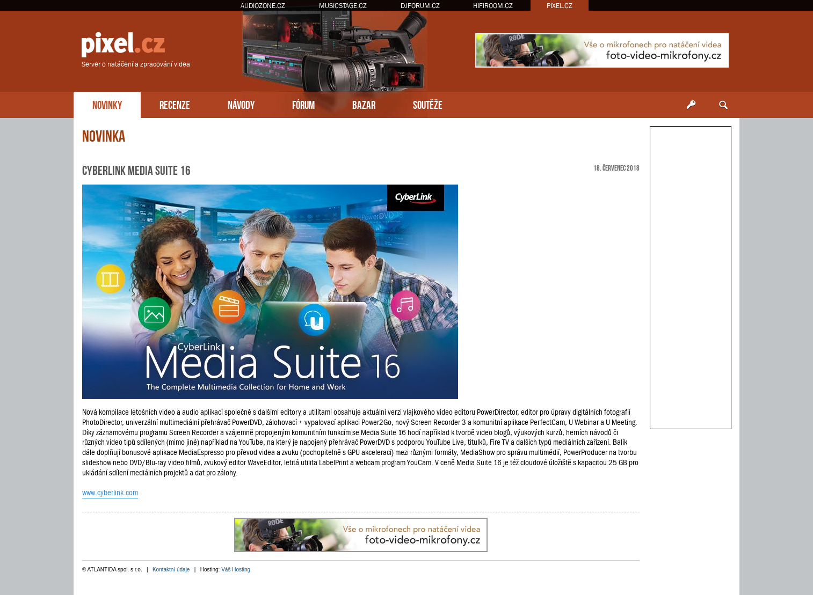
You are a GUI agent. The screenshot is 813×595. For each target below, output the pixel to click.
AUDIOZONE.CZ (263, 6)
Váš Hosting (235, 569)
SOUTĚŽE (427, 103)
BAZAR (363, 103)
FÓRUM (303, 103)
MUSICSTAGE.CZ (343, 6)
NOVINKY (107, 103)
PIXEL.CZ (559, 6)
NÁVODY (241, 103)
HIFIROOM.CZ (493, 6)
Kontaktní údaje (171, 569)
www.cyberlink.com (110, 492)
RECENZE (174, 103)
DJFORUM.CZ (420, 6)
